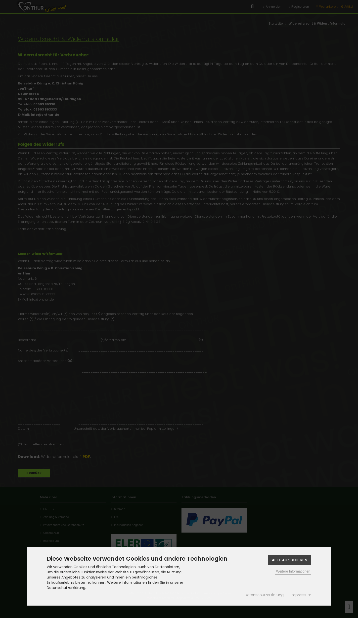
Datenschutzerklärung (264, 594)
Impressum (301, 594)
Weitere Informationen (293, 571)
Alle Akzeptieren (289, 560)
